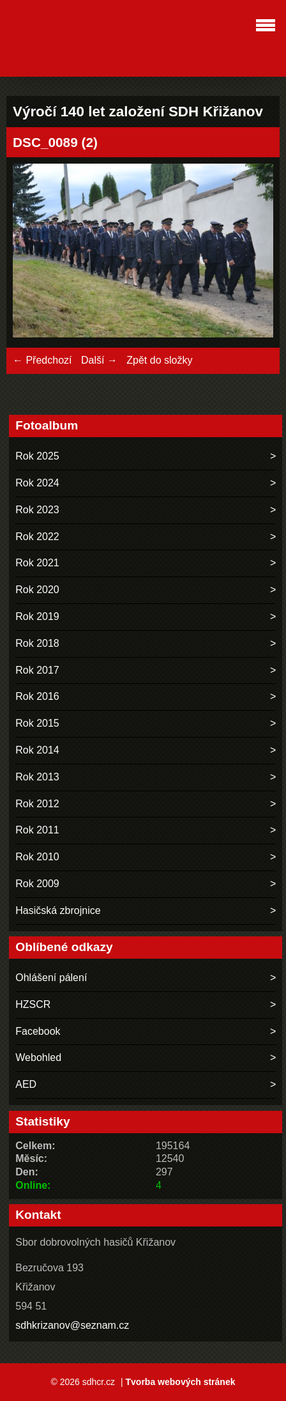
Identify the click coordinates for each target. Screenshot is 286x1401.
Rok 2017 (37, 670)
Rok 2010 (37, 856)
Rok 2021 (37, 562)
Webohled (38, 1057)
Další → (99, 360)
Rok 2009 (37, 883)
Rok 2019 (37, 616)
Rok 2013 (37, 776)
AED (25, 1084)
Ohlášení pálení (51, 977)
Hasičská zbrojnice (57, 910)
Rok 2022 (37, 536)
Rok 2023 (37, 509)
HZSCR (32, 1004)
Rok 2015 (37, 723)
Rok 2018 (37, 643)
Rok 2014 (37, 750)
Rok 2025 (37, 456)
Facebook (37, 1031)
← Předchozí (42, 360)
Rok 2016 (37, 696)
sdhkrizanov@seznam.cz (72, 1325)
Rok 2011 (37, 829)
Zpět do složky (159, 360)
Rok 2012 (37, 803)
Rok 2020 (37, 589)
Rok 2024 (37, 482)
